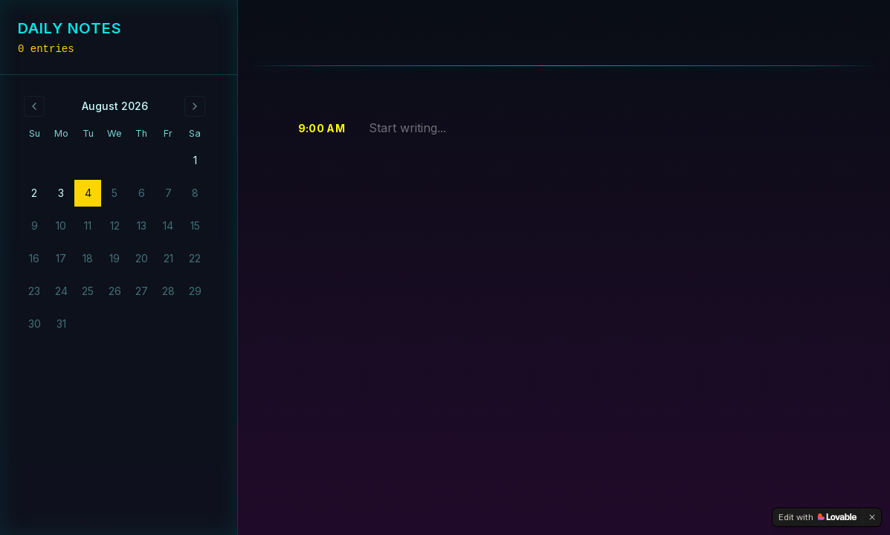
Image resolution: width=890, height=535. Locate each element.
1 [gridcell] (195, 160)
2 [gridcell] (34, 193)
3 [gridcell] (61, 193)
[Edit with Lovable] (817, 517)
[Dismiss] (872, 517)
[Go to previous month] (34, 106)
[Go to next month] (194, 106)
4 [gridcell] (88, 193)
